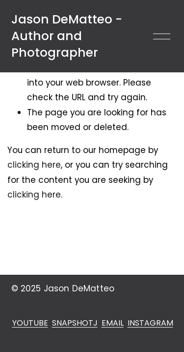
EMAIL (113, 323)
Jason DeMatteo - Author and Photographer (66, 36)
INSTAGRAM (150, 323)
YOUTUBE (30, 323)
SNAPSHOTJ (75, 323)
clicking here (34, 165)
